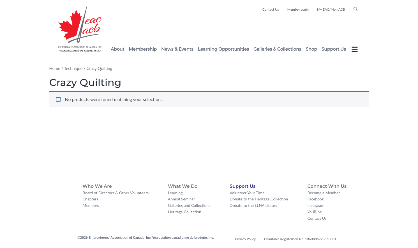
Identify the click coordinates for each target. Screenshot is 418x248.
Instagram (316, 205)
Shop (311, 49)
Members (91, 205)
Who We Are (97, 186)
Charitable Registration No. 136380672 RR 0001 (300, 239)
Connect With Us (327, 186)
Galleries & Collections (277, 49)
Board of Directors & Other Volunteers (116, 192)
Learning (175, 192)
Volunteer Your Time (247, 192)
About (117, 49)
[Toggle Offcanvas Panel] (354, 50)
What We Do (182, 186)
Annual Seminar (181, 198)
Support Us (334, 49)
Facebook (316, 198)
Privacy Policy (245, 239)
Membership (143, 49)
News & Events (177, 49)
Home (54, 68)
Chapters (90, 198)
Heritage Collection (184, 211)
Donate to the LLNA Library (253, 205)
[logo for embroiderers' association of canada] (80, 29)
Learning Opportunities (223, 49)
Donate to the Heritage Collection (259, 198)
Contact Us (270, 9)
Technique (73, 68)
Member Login (298, 9)
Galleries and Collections (189, 205)
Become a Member (324, 192)
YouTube (315, 211)
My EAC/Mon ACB (331, 9)
